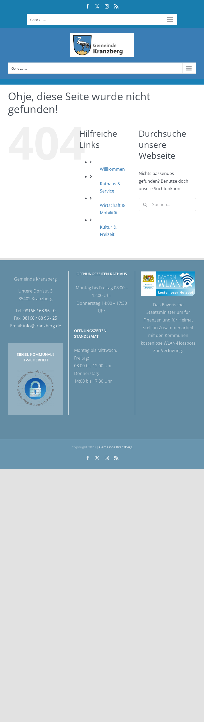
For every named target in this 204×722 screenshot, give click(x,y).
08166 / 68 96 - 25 (40, 318)
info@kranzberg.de (42, 326)
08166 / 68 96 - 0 (39, 311)
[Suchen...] (167, 204)
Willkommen (112, 169)
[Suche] (145, 204)
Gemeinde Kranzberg (115, 447)
